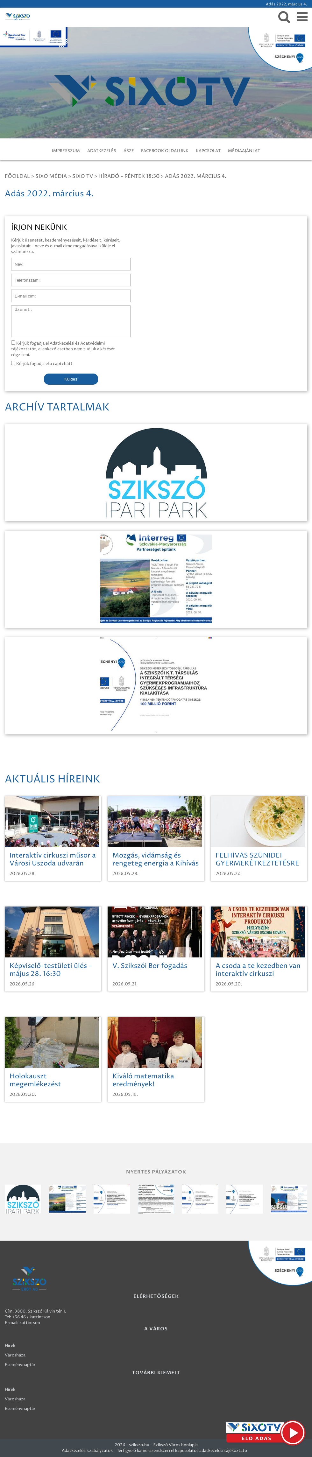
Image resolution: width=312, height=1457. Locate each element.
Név (15, 261)
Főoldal (17, 176)
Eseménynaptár (20, 1365)
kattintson (29, 1323)
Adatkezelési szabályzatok (87, 1450)
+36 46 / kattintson (31, 1317)
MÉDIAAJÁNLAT (244, 151)
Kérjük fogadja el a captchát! (41, 364)
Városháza (15, 1355)
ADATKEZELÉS (101, 151)
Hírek (10, 1345)
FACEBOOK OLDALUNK (164, 151)
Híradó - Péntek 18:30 (129, 176)
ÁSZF (129, 151)
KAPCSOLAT (208, 151)
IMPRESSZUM (66, 151)
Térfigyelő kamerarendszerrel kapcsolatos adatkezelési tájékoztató (182, 1450)
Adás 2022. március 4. (195, 176)
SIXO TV (82, 176)
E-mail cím (21, 293)
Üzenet (18, 309)
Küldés (70, 379)
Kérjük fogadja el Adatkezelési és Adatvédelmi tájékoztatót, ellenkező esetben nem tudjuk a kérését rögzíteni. (63, 349)
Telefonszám (23, 277)
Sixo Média (51, 176)
